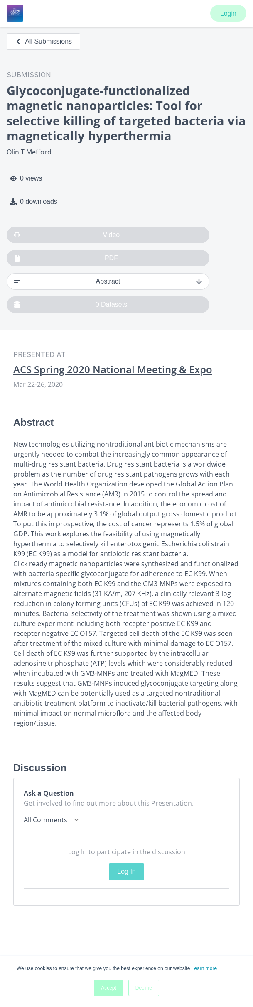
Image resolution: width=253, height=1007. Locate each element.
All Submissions (43, 41)
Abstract (108, 281)
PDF (66, 258)
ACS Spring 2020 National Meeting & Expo (112, 369)
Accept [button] (108, 988)
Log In (126, 871)
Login (228, 13)
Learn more (204, 968)
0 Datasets (70, 305)
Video (67, 235)
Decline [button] (143, 988)
